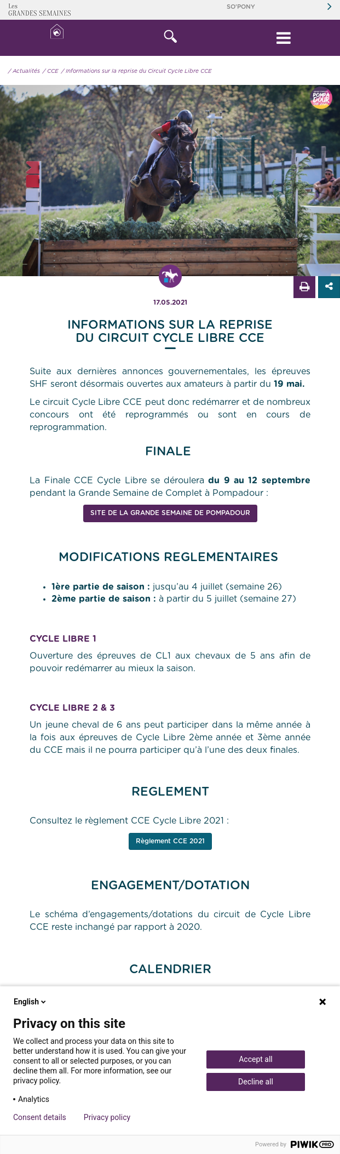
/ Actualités (24, 71)
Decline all (255, 1081)
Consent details (39, 1117)
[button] (170, 38)
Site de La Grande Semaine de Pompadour (170, 513)
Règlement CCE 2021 (170, 841)
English (31, 1001)
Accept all (256, 1059)
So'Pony (241, 7)
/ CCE (51, 71)
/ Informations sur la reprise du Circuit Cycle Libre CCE (136, 71)
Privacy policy (107, 1117)
